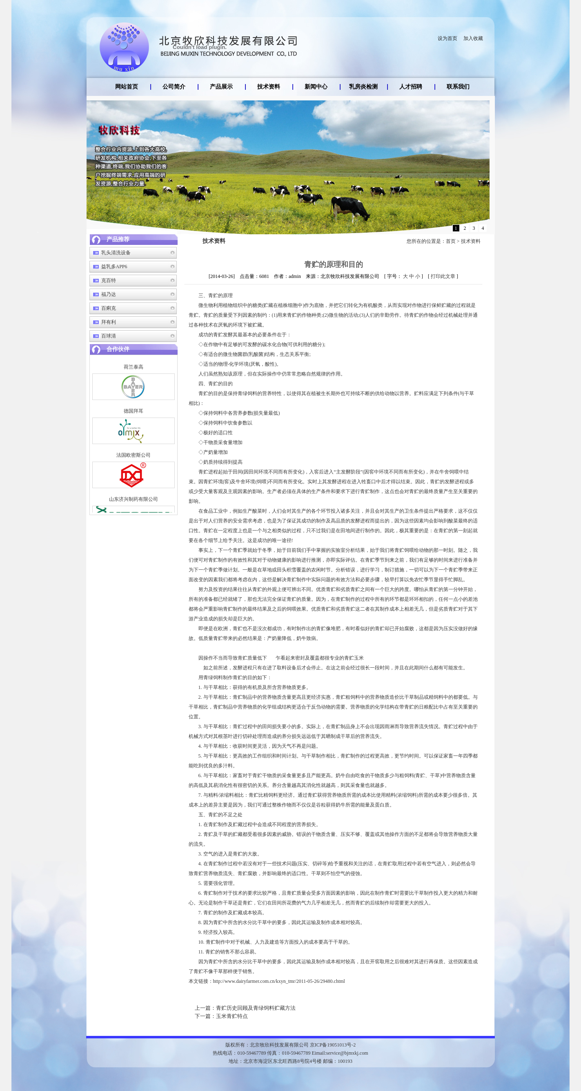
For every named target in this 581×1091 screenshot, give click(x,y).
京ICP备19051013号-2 (333, 1045)
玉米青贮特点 (221, 1016)
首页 (451, 241)
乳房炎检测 (363, 87)
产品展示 (221, 87)
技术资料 (268, 87)
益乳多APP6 (114, 266)
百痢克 (108, 308)
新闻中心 (316, 87)
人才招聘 (410, 87)
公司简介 (174, 87)
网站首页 (126, 87)
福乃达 (108, 294)
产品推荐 (118, 239)
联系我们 (458, 87)
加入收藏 (473, 38)
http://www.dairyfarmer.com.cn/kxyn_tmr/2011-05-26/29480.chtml (279, 981)
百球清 (108, 336)
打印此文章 (443, 276)
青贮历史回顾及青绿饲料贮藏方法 (245, 1008)
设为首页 (447, 38)
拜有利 (108, 322)
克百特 (108, 280)
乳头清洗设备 (116, 253)
